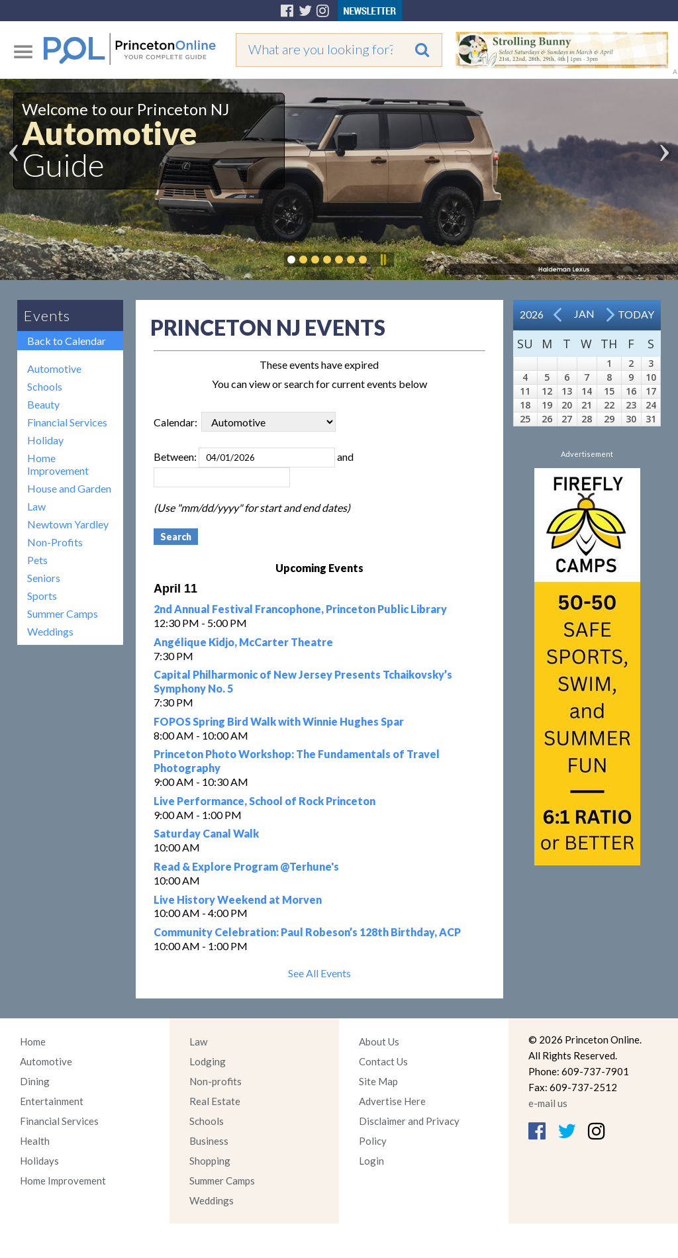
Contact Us (383, 1061)
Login (371, 1161)
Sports (42, 595)
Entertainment (51, 1101)
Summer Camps (62, 613)
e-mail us (547, 1103)
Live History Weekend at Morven (238, 899)
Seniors (43, 577)
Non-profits (215, 1081)
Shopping (209, 1161)
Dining (35, 1081)
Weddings (50, 631)
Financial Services (67, 422)
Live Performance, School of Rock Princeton (264, 801)
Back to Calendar (66, 340)
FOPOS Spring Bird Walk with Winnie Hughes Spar (279, 721)
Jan (584, 313)
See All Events (319, 973)
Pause (383, 260)
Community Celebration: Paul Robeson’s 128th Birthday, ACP (307, 932)
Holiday (45, 440)
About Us (379, 1041)
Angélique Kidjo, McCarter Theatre (243, 642)
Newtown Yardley (68, 524)
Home (33, 1041)
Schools (44, 386)
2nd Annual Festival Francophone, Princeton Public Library (300, 609)
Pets (37, 560)
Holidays (39, 1161)
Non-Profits (55, 542)
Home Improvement (58, 464)
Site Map (378, 1081)
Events (47, 315)
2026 (532, 314)
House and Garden (69, 488)
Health (35, 1141)
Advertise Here (392, 1101)
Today (636, 314)
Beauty (43, 404)
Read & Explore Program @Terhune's (246, 866)
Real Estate (214, 1101)
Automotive (54, 368)
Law (36, 506)
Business (208, 1141)
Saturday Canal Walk (206, 833)
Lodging (207, 1061)
